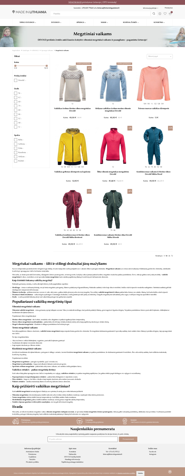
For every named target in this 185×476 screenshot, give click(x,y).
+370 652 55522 (113, 452)
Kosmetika (158, 22)
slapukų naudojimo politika (126, 473)
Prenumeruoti (128, 439)
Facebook (152, 452)
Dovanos (55, 22)
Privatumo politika (32, 462)
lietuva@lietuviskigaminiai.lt (108, 8)
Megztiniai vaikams (62, 50)
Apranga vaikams (47, 50)
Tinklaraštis (72, 454)
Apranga (80, 22)
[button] (160, 56)
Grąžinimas (32, 457)
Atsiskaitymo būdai (32, 452)
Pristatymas (169, 8)
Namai (103, 22)
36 (169, 256)
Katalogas (26, 50)
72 (172, 256)
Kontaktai (72, 452)
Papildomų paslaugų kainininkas (72, 462)
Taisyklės (32, 459)
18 (166, 256)
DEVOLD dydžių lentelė (72, 457)
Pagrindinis (16, 50)
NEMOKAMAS (75, 2)
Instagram (152, 454)
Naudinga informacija (72, 459)
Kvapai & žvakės (130, 22)
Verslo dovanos (27, 22)
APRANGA (35, 50)
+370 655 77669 (87, 8)
